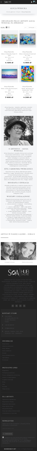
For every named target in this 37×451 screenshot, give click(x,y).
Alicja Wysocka (9, 52)
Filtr (2, 27)
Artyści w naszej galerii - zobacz (18, 234)
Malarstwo (9, 60)
